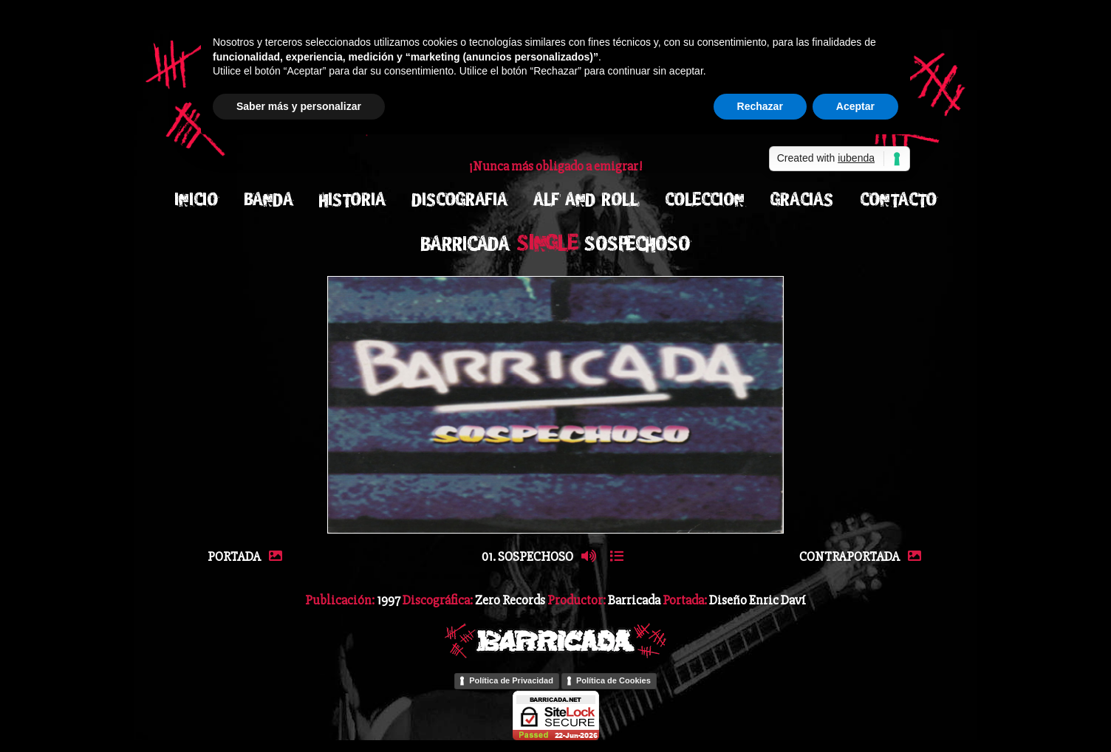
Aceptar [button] (855, 106)
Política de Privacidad (511, 680)
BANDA (269, 199)
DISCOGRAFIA (459, 199)
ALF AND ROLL (585, 199)
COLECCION (705, 199)
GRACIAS (801, 199)
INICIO (196, 199)
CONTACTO (898, 199)
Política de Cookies (613, 680)
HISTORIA (352, 199)
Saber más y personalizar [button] (298, 106)
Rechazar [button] (760, 106)
